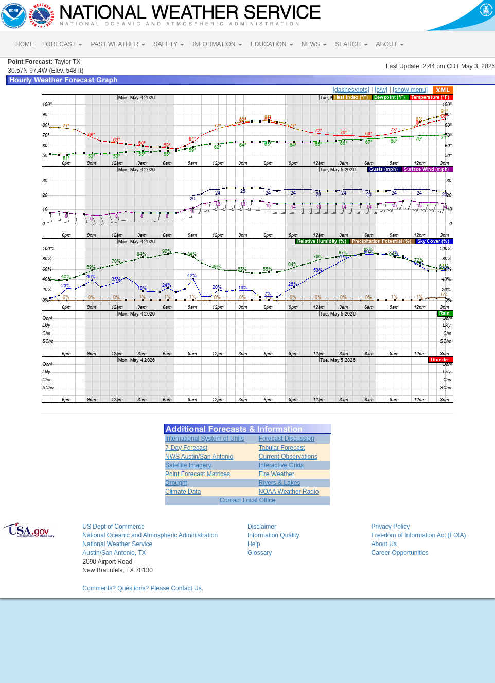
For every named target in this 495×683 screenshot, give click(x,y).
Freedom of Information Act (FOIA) (418, 535)
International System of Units (204, 438)
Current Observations (288, 456)
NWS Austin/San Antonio (199, 456)
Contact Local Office (247, 500)
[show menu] (410, 89)
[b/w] (381, 89)
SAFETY (168, 44)
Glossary (259, 552)
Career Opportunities (399, 552)
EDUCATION (272, 44)
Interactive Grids (281, 465)
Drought (176, 482)
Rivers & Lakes (279, 482)
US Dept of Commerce (113, 526)
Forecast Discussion (286, 438)
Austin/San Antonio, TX (114, 552)
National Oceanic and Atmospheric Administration (150, 535)
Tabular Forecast (282, 447)
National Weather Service (117, 544)
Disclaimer (261, 526)
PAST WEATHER (118, 44)
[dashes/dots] (351, 89)
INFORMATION (217, 44)
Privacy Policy (390, 526)
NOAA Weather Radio (289, 491)
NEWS (314, 44)
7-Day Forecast (186, 447)
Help (253, 544)
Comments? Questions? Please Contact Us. (142, 588)
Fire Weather (276, 474)
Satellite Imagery (188, 465)
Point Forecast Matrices (197, 474)
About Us (383, 544)
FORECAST (62, 44)
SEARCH (351, 44)
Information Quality (273, 535)
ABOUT (390, 44)
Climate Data (183, 491)
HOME (24, 44)
